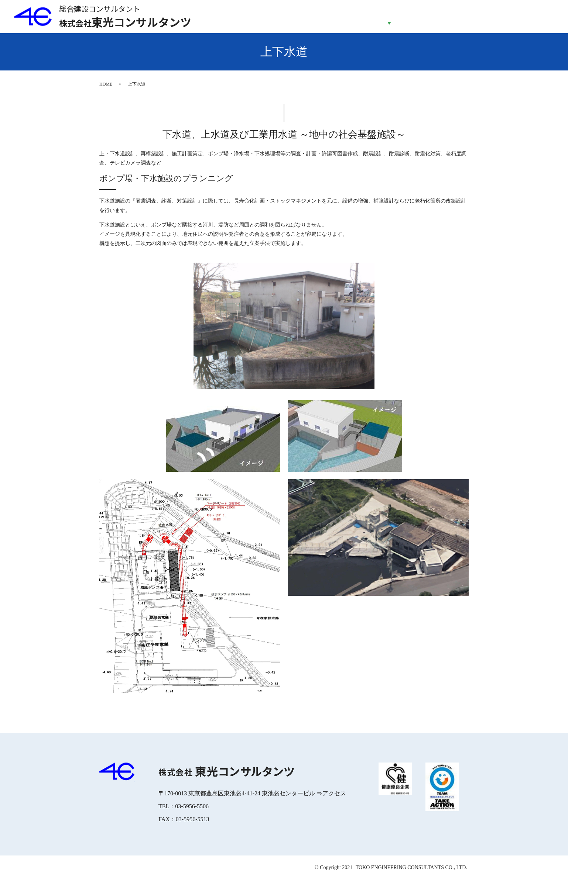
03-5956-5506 (192, 819)
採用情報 (491, 23)
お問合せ (542, 23)
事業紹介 (389, 23)
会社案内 (338, 23)
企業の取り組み (440, 23)
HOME (286, 23)
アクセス (334, 806)
